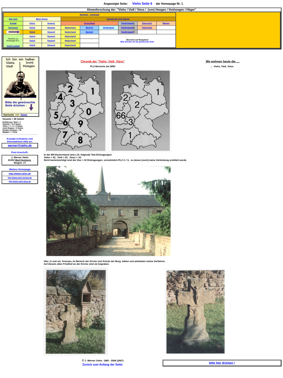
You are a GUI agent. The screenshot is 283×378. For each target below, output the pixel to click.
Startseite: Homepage (89, 15)
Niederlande (127, 23)
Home (24, 114)
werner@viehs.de (20, 145)
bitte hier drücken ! (222, 362)
